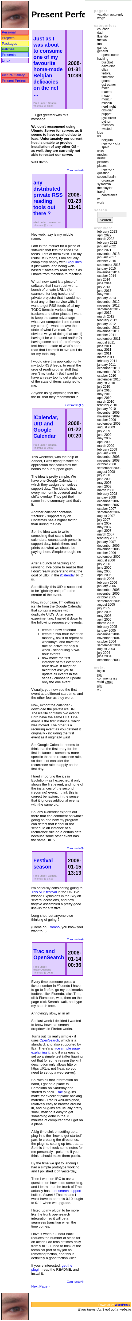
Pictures (102, 162)
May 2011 (104, 350)
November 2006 (108, 549)
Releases (108, 125)
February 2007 (107, 538)
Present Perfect (14, 81)
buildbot (107, 62)
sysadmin (104, 184)
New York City (111, 143)
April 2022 (104, 235)
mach (105, 88)
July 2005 (103, 608)
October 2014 (106, 276)
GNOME (106, 81)
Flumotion (108, 77)
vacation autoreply (110, 14)
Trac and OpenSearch (48, 954)
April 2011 (104, 353)
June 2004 (104, 656)
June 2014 (104, 283)
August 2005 (106, 604)
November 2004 (108, 638)
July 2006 (103, 564)
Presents (8, 55)
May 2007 (104, 527)
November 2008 (108, 460)
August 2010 (106, 383)
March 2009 (105, 446)
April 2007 (104, 531)
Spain (105, 147)
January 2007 (106, 542)
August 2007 (106, 516)
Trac (59, 1092)
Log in (101, 671)
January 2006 (106, 586)
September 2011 (109, 339)
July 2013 (103, 287)
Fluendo (102, 36)
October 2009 (106, 420)
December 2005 (108, 590)
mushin (107, 103)
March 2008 (105, 490)
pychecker (109, 118)
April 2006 (104, 575)
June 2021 (104, 250)
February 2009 (107, 449)
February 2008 (107, 494)
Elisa (105, 69)
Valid (105, 682)
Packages (9, 43)
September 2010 (109, 379)
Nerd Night (109, 106)
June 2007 (104, 523)
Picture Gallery (13, 75)
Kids (100, 132)
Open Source (110, 55)
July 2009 (103, 431)
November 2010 (108, 372)
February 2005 (107, 627)
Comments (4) (75, 170)
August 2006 (106, 560)
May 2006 (104, 571)
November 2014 (108, 272)
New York (108, 169)
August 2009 (106, 427)
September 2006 (109, 556)
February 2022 (107, 242)
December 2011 (108, 328)
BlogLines (74, 262)
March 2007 (105, 534)
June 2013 (104, 291)
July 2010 (103, 386)
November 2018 (108, 254)
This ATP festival (44, 892)
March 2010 (105, 401)
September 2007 (109, 512)
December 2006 (108, 546)
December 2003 (108, 660)
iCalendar (67, 575)
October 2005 (106, 597)
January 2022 (106, 246)
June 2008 (104, 479)
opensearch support (66, 1191)
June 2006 (104, 567)
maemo (107, 92)
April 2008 (104, 486)
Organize (108, 180)
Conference (109, 195)
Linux (6, 60)
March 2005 (105, 623)
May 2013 (104, 294)
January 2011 (106, 365)
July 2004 (103, 653)
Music (101, 158)
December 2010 (108, 368)
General (52, 102)
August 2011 (106, 342)
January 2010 (106, 409)
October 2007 (106, 509)
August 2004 (106, 649)
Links (100, 151)
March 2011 (105, 357)
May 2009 (104, 438)
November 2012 (108, 305)
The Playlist (104, 188)
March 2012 (105, 316)
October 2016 (106, 261)
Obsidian (108, 110)
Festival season (43, 864)
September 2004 (109, 645)
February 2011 (107, 361)
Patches (8, 49)
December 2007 (108, 501)
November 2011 (108, 331)
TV (98, 199)
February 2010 (107, 405)
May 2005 (104, 616)
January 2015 (106, 268)
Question (103, 173)
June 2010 (104, 390)
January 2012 (106, 324)
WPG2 (101, 18)
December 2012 (108, 302)
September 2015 (109, 265)
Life (99, 136)
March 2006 (105, 579)
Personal (8, 32)
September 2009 (109, 423)
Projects (8, 38)
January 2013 (106, 298)
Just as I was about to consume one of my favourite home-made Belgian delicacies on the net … (48, 66)
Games (102, 48)
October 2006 (106, 553)
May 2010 (104, 394)
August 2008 (106, 472)
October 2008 (106, 464)
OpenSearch (49, 1040)
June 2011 (104, 346)
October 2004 (106, 641)
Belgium (107, 140)
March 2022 (105, 239)
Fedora (106, 73)
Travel (101, 192)
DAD (100, 33)
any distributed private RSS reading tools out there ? (48, 198)
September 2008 (109, 468)
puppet (106, 114)
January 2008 (106, 497)
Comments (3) (75, 848)
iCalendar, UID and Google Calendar (45, 426)
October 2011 (106, 335)
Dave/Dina (108, 66)
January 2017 (106, 257)
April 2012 (104, 313)
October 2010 (106, 376)
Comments (107, 678)
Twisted (106, 129)
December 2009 (108, 412)
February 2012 (107, 320)
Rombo (54, 927)
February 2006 (107, 582)
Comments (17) (74, 405)
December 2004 (108, 634)
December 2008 (108, 457)
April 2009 (104, 442)
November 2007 (108, 505)
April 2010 (104, 398)
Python (106, 121)
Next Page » (41, 1286)
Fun (99, 44)
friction (37, 969)
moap (106, 95)
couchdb (103, 29)
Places (102, 166)
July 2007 (103, 520)
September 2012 (109, 309)
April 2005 (104, 619)
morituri (107, 99)
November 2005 (108, 593)
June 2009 (104, 435)
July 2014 (103, 279)
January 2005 (106, 630)
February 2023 (107, 231)
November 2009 (108, 416)
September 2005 (109, 601)
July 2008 (103, 475)
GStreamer (109, 84)
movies (102, 155)
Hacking (46, 969)
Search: (101, 210)
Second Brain (106, 177)
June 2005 (104, 612)
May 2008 (104, 483)
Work (100, 203)
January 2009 (106, 453)
